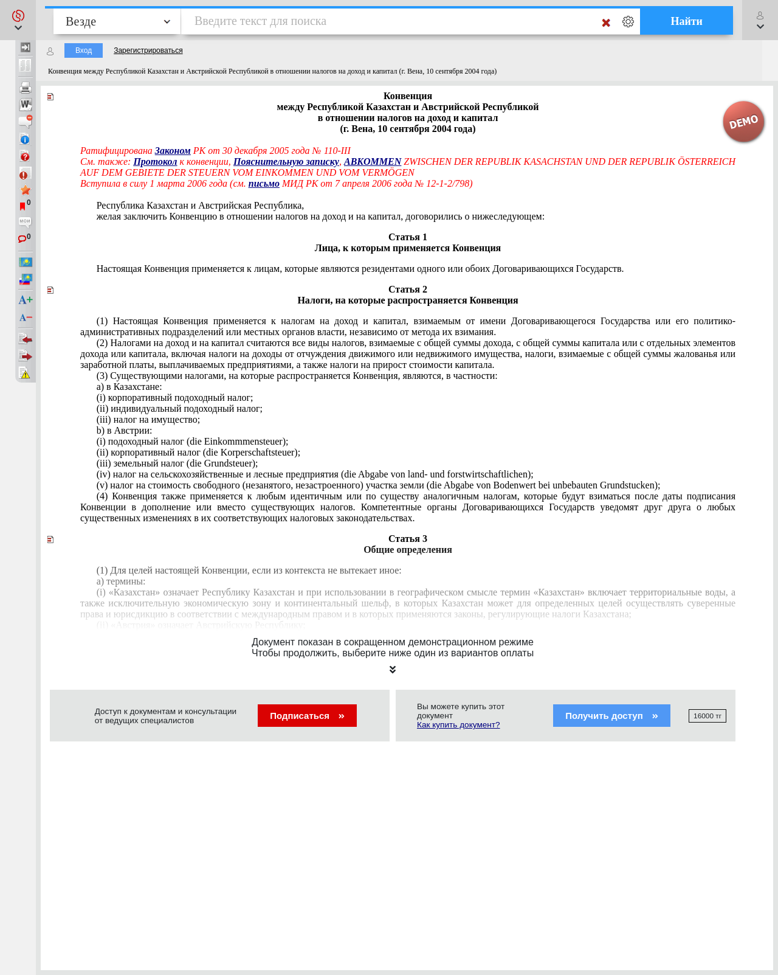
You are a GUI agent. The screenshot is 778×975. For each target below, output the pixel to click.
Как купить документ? (458, 724)
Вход (83, 50)
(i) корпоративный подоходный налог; (175, 397)
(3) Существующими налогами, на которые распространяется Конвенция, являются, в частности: (297, 375)
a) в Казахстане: (129, 386)
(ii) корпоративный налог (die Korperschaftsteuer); (198, 452)
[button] (18, 20)
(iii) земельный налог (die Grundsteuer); (177, 463)
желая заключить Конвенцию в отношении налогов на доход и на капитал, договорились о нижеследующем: (321, 216)
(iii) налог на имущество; (149, 419)
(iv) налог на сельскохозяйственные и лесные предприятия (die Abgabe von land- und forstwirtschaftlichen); (315, 474)
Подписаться (307, 715)
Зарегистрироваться (148, 50)
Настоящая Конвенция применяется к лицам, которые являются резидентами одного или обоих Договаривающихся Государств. (360, 268)
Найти (686, 21)
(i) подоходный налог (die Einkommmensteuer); (193, 441)
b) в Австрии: (125, 430)
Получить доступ (611, 715)
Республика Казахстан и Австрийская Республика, (201, 205)
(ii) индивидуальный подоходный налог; (180, 408)
